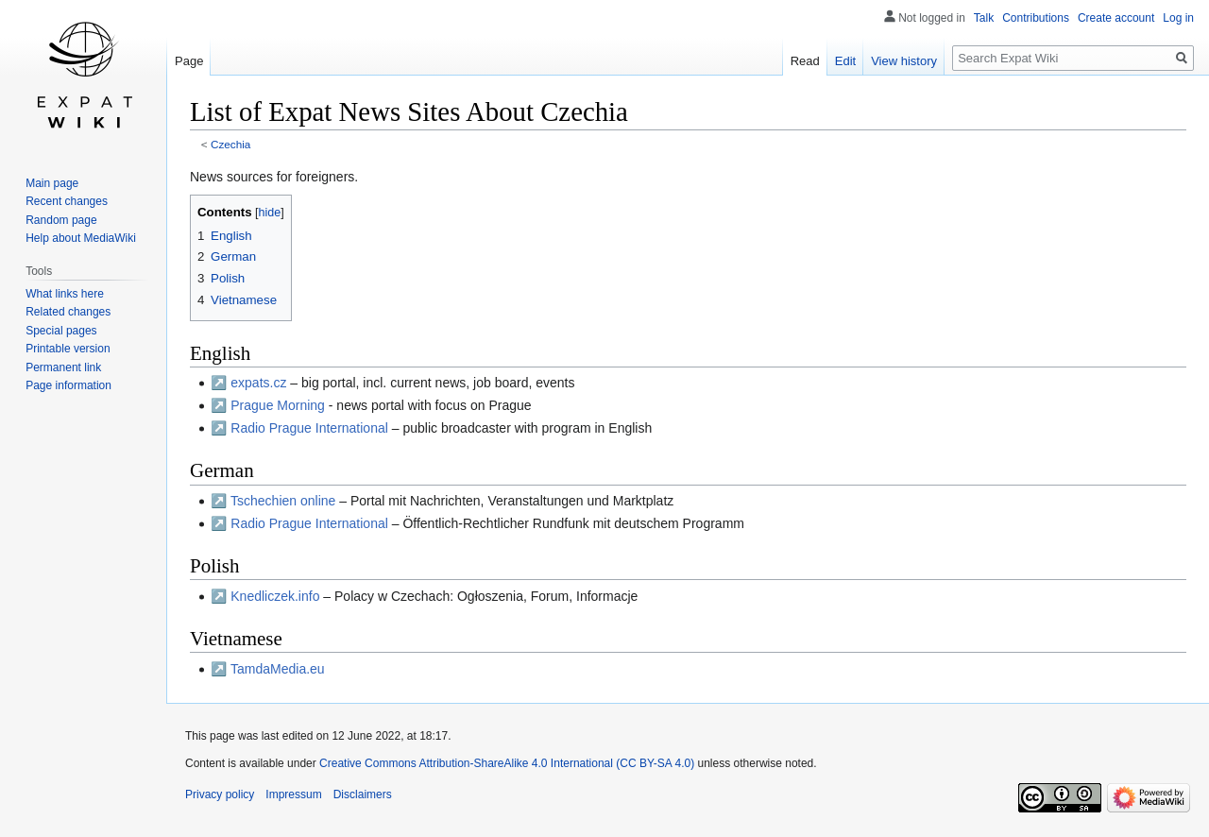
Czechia (230, 144)
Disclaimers (362, 794)
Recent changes (67, 201)
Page (189, 61)
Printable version (68, 348)
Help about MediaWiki (81, 238)
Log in (1178, 18)
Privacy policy (219, 794)
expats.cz (258, 382)
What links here (65, 293)
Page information (68, 385)
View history (904, 61)
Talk (984, 18)
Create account (1116, 18)
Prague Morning (277, 405)
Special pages (61, 330)
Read (805, 61)
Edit (845, 61)
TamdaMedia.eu (277, 668)
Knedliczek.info (274, 596)
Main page (52, 183)
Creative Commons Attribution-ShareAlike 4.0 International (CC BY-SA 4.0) (506, 763)
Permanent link (63, 367)
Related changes (68, 311)
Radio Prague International (309, 428)
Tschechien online (282, 500)
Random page (61, 220)
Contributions (1035, 18)
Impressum (293, 794)
